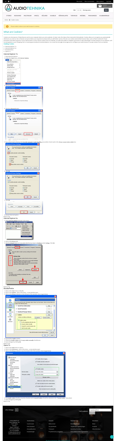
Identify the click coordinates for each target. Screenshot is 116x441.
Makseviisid (52, 421)
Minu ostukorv (100, 1)
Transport (51, 426)
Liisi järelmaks (52, 423)
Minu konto (79, 1)
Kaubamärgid (30, 429)
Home (6, 20)
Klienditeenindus (75, 421)
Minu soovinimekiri (89, 1)
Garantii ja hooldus (76, 426)
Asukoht (94, 423)
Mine (106, 10)
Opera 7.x (8, 51)
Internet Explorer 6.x (10, 48)
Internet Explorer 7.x (10, 46)
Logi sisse (108, 1)
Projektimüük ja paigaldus (56, 429)
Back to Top (7, 216)
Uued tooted (30, 421)
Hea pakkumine (31, 426)
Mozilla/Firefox (9, 50)
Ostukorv (105, 5)
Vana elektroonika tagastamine (79, 429)
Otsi (74, 10)
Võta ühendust (96, 426)
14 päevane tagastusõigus (78, 423)
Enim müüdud (30, 423)
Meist (93, 421)
